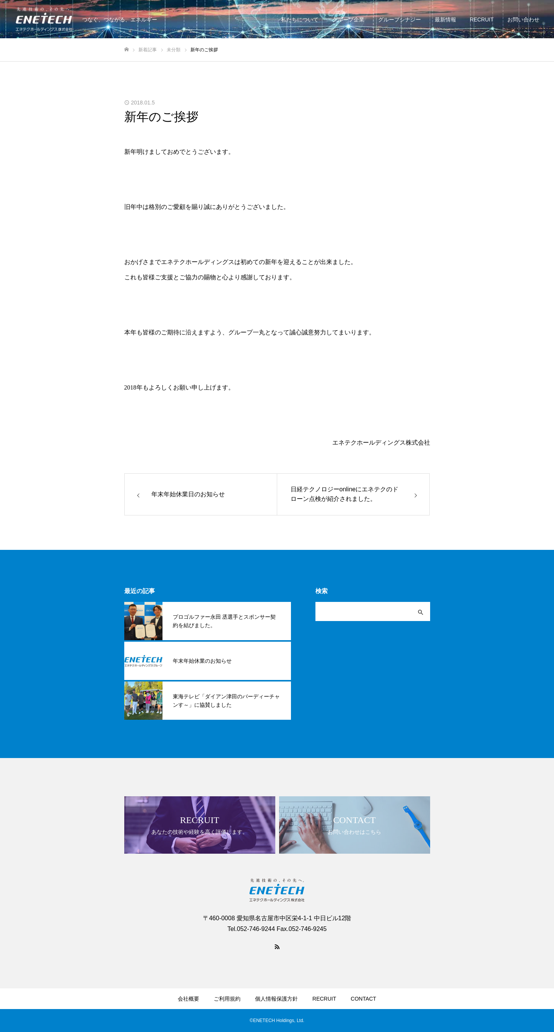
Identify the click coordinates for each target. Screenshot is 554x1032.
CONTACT (363, 999)
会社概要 (188, 999)
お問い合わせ (523, 19)
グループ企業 (348, 19)
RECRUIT (482, 19)
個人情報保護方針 (276, 999)
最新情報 (445, 19)
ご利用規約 (227, 999)
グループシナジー (399, 19)
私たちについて (299, 19)
